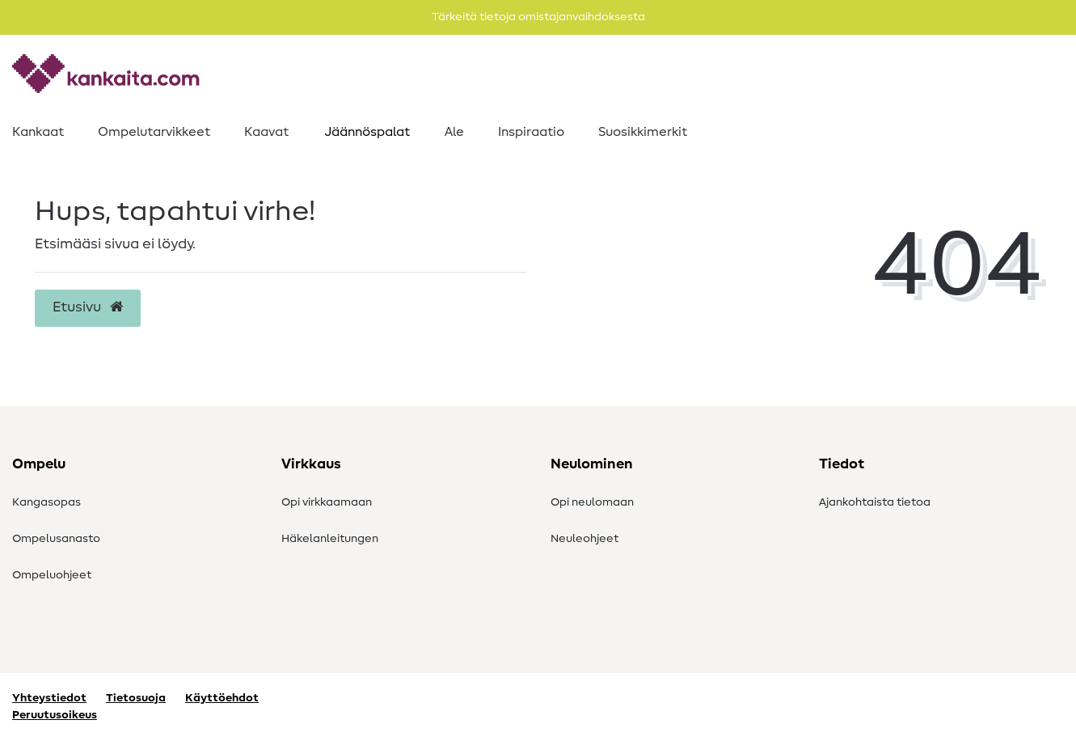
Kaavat (266, 131)
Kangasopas (46, 502)
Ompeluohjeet (51, 575)
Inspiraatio (531, 131)
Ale (454, 131)
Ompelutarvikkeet (154, 131)
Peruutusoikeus (54, 715)
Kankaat (38, 131)
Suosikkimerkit (642, 131)
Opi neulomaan (592, 502)
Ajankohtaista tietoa (874, 502)
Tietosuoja (136, 698)
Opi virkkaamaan (326, 502)
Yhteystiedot (49, 698)
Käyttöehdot (222, 698)
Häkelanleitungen (329, 538)
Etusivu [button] (88, 307)
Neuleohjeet (584, 538)
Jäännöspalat (367, 131)
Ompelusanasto (56, 538)
